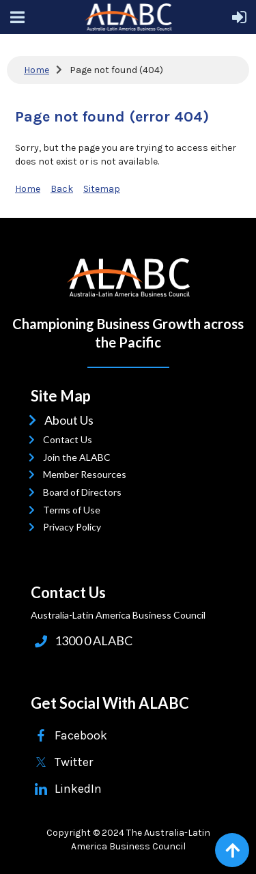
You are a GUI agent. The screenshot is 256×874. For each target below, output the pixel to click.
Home (36, 70)
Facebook (81, 735)
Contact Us (70, 439)
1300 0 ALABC (93, 640)
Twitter (74, 762)
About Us (71, 419)
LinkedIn (78, 788)
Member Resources (87, 474)
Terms (59, 510)
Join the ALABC (80, 457)
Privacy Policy (75, 527)
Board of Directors (85, 492)
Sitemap (101, 189)
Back (62, 189)
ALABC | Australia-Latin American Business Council (128, 277)
